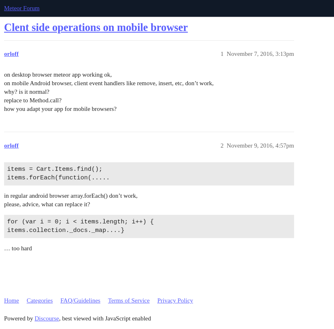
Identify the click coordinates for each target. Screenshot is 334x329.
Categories (39, 300)
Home (11, 300)
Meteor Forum (22, 8)
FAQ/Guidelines (80, 300)
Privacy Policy (175, 300)
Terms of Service (128, 300)
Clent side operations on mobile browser (96, 27)
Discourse (47, 318)
